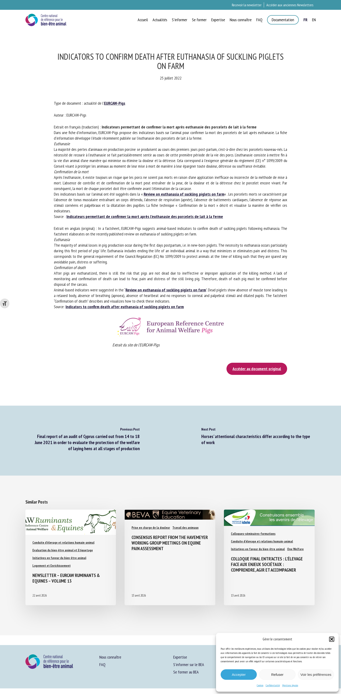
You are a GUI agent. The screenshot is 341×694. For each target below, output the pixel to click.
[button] (331, 639)
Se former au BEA (186, 672)
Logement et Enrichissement (51, 565)
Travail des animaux (185, 527)
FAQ (102, 664)
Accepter (239, 675)
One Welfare (295, 549)
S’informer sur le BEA (188, 664)
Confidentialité (273, 685)
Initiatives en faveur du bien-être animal (59, 558)
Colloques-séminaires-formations (253, 534)
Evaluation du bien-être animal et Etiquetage (62, 550)
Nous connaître (110, 657)
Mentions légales (290, 685)
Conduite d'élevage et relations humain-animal (63, 542)
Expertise (180, 657)
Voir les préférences (315, 675)
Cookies (260, 685)
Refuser (277, 675)
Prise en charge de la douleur (151, 527)
